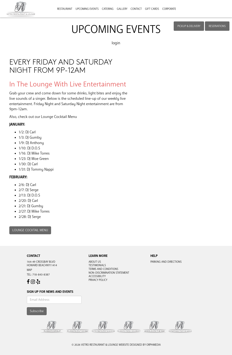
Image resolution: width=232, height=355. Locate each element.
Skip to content (17, 21)
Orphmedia (153, 345)
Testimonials (97, 265)
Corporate (169, 8)
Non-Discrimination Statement (109, 273)
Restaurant (64, 8)
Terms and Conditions (103, 269)
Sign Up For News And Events (50, 291)
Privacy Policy (98, 280)
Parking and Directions (166, 262)
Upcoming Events (87, 8)
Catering (108, 8)
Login (116, 43)
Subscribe (37, 311)
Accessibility (97, 276)
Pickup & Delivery (188, 26)
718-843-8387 (41, 274)
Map (29, 270)
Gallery (122, 8)
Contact (136, 8)
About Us (95, 262)
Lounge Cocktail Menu (30, 230)
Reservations (217, 26)
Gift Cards (152, 8)
